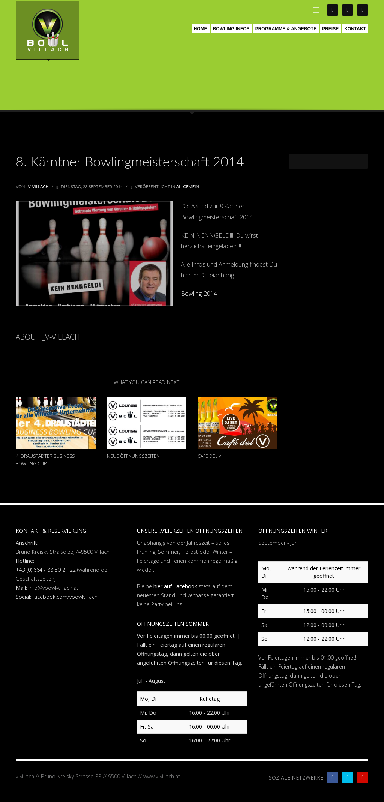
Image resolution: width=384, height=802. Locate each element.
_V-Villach (38, 186)
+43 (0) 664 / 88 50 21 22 (46, 569)
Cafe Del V (209, 456)
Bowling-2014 (199, 293)
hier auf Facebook (175, 586)
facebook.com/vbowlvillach (65, 596)
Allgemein (187, 186)
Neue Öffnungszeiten (133, 456)
